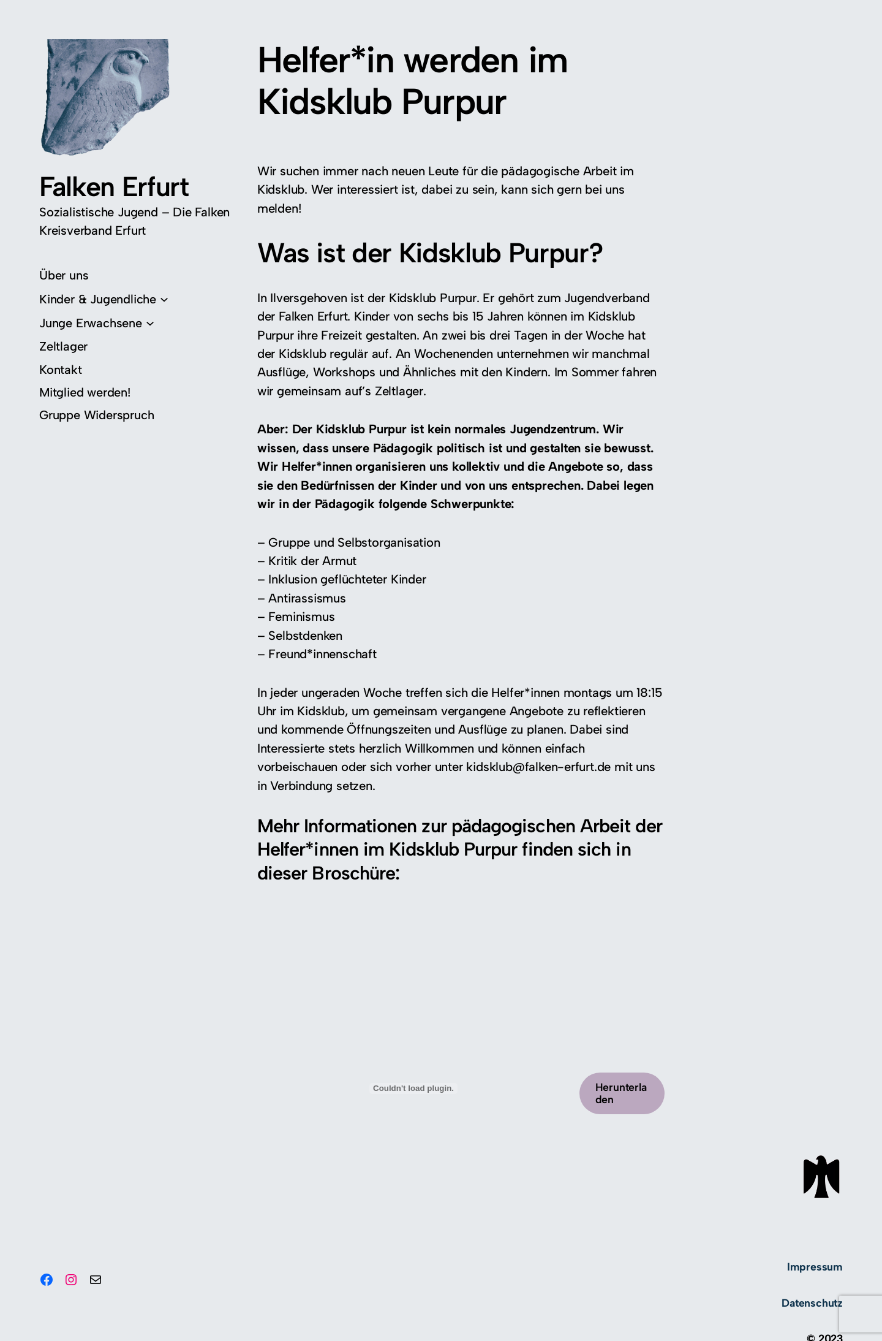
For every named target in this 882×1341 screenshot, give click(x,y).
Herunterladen (621, 1093)
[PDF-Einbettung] (413, 1088)
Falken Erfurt (114, 186)
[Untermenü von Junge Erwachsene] (96, 323)
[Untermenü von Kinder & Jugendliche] (103, 299)
